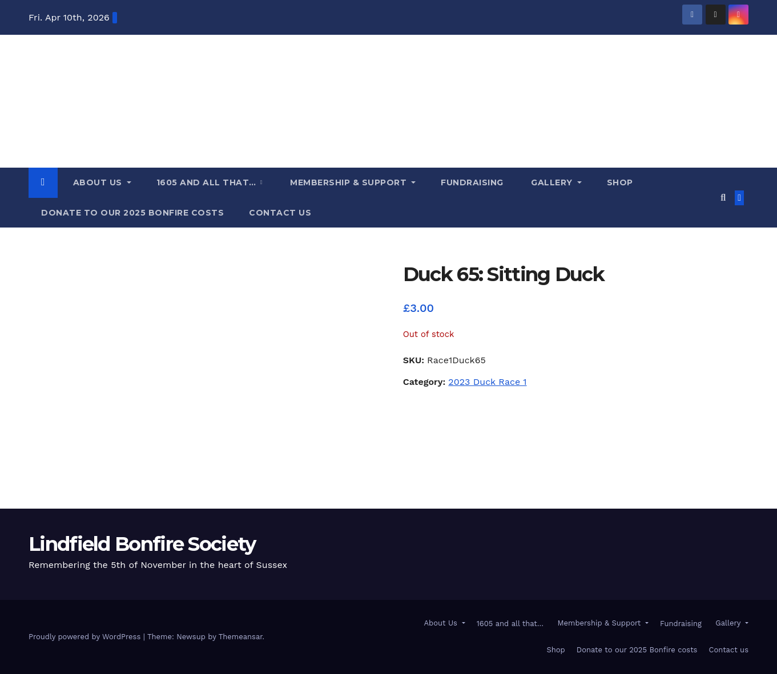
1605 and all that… (207, 182)
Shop (620, 182)
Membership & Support (348, 182)
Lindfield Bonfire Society (142, 544)
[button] (723, 197)
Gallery (552, 182)
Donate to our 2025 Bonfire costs (132, 213)
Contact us (280, 213)
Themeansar (241, 636)
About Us (97, 182)
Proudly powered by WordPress (86, 636)
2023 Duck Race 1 (487, 381)
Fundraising (472, 182)
